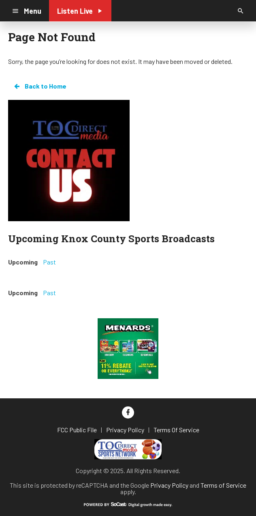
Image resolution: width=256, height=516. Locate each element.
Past (49, 262)
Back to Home (39, 86)
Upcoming (23, 262)
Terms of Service (223, 485)
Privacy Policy (169, 485)
